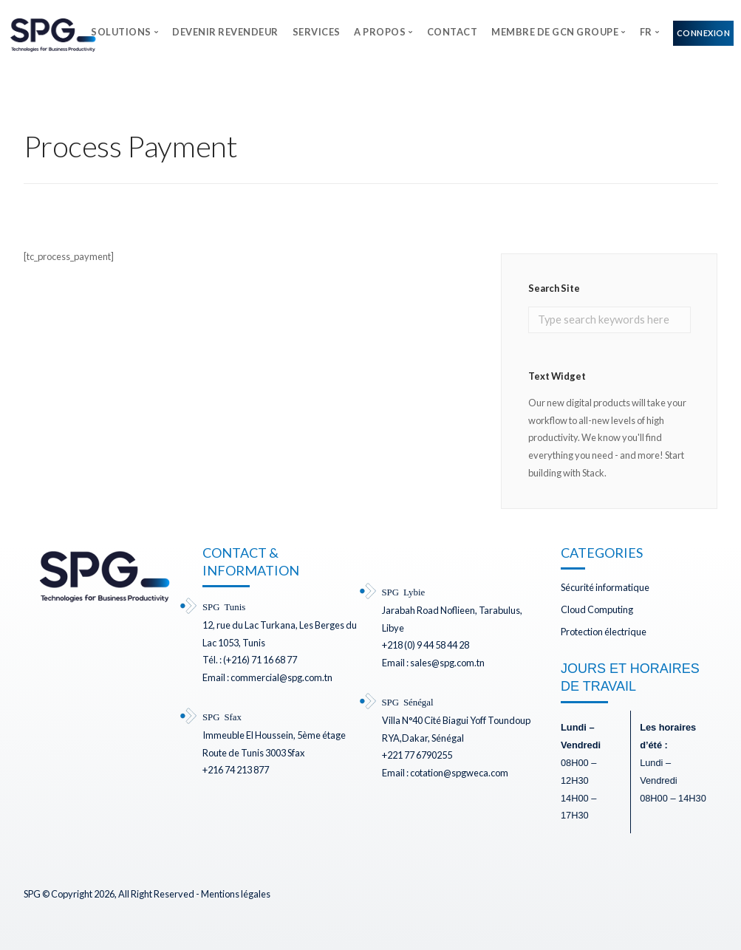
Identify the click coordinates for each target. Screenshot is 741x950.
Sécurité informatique (605, 587)
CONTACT (452, 32)
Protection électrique (603, 632)
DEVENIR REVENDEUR (225, 32)
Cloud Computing (597, 609)
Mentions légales (235, 894)
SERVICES (317, 32)
